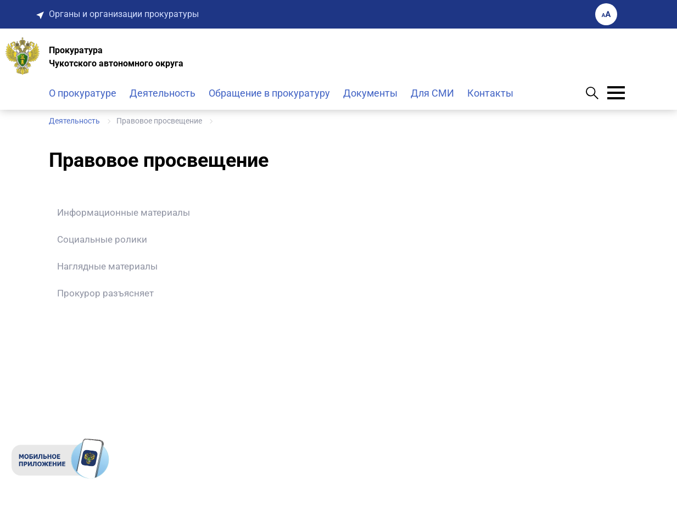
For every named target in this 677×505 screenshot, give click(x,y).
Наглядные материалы (107, 266)
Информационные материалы (123, 212)
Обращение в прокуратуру (269, 93)
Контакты (490, 93)
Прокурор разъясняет (105, 293)
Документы (370, 93)
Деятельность (162, 93)
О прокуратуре (82, 93)
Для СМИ (432, 93)
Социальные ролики (102, 239)
